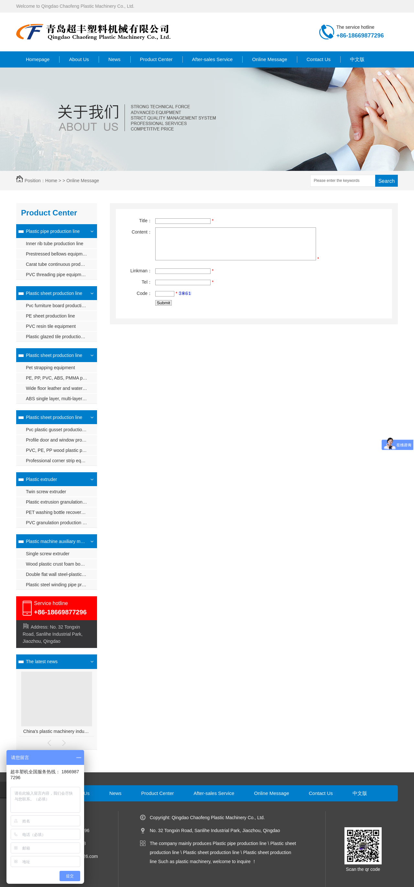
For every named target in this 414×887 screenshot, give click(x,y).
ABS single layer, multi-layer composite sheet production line (61, 398)
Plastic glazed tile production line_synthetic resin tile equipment (61, 336)
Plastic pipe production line (53, 231)
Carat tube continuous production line (61, 264)
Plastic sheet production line (54, 293)
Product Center (156, 59)
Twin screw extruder (46, 491)
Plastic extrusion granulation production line (61, 502)
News (114, 59)
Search (386, 181)
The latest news (42, 661)
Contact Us (319, 59)
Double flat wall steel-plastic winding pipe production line (61, 574)
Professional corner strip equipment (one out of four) (61, 460)
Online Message (269, 59)
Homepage (37, 59)
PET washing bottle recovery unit (59, 512)
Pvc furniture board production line (60, 305)
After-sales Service (212, 59)
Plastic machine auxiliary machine (56, 541)
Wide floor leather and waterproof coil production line (61, 388)
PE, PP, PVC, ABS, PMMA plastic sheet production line (61, 378)
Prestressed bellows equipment (57, 253)
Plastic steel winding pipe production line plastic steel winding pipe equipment (61, 584)
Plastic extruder (41, 479)
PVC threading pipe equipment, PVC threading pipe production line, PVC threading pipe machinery (61, 274)
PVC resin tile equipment (51, 326)
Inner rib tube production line (54, 243)
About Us (79, 59)
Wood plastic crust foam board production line (61, 564)
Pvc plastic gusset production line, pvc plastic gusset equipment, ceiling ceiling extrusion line (61, 429)
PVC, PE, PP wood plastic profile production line (61, 450)
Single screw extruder (48, 553)
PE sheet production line (50, 315)
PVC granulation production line (58, 522)
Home (51, 180)
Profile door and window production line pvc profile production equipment (61, 440)
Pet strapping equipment (50, 367)
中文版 (357, 59)
